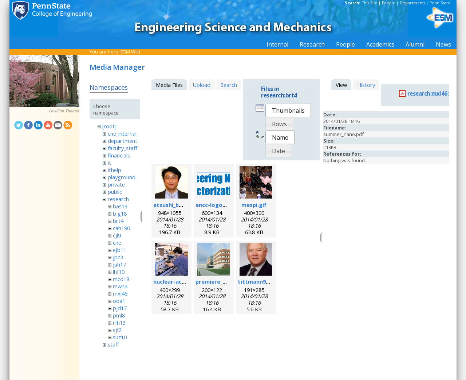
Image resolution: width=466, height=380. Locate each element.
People (388, 2)
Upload (201, 84)
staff (113, 344)
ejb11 (119, 249)
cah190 (121, 228)
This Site (370, 2)
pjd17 (120, 308)
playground (121, 177)
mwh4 (120, 286)
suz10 (120, 337)
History (366, 84)
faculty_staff (122, 148)
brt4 (118, 220)
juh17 (119, 264)
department (122, 140)
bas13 (120, 206)
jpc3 (118, 257)
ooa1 (119, 300)
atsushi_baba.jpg (175, 204)
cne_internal (122, 133)
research (118, 199)
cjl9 (117, 235)
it (109, 162)
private (116, 184)
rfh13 (119, 322)
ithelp (114, 169)
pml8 (119, 315)
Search (229, 84)
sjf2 (117, 329)
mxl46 (120, 293)
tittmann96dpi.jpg (262, 281)
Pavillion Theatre (64, 110)
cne (117, 242)
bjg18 (120, 213)
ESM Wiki (130, 51)
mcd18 (121, 279)
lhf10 (119, 271)
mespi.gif (253, 204)
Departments (412, 2)
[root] (109, 126)
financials (119, 155)
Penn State (440, 2)
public (115, 191)
